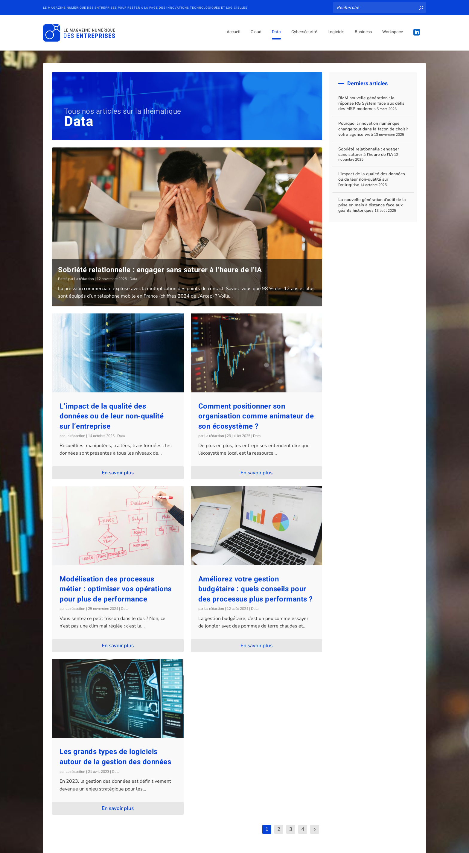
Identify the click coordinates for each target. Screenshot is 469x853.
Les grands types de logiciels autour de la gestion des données (115, 757)
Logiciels (336, 34)
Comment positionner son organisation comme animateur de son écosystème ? (256, 416)
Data (276, 34)
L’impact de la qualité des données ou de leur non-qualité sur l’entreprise (112, 416)
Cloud (256, 34)
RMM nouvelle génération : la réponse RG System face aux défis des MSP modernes (371, 103)
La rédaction (84, 278)
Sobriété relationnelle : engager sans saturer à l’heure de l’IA (160, 270)
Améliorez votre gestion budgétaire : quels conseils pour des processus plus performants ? (255, 589)
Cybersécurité (304, 34)
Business (363, 34)
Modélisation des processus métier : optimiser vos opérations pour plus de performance (116, 589)
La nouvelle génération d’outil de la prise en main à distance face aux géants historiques (372, 205)
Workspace (392, 34)
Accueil (233, 34)
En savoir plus (118, 472)
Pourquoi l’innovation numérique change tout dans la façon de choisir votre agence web (373, 129)
